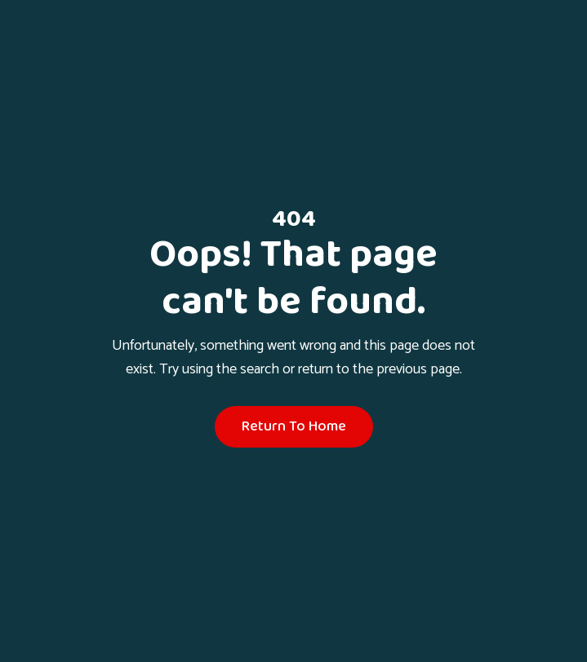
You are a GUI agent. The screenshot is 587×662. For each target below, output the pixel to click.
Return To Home (294, 426)
